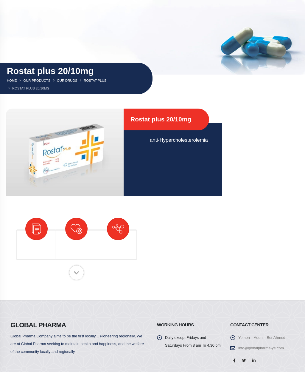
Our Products (36, 80)
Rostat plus (95, 80)
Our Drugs (67, 80)
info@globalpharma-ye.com (261, 348)
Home (12, 80)
